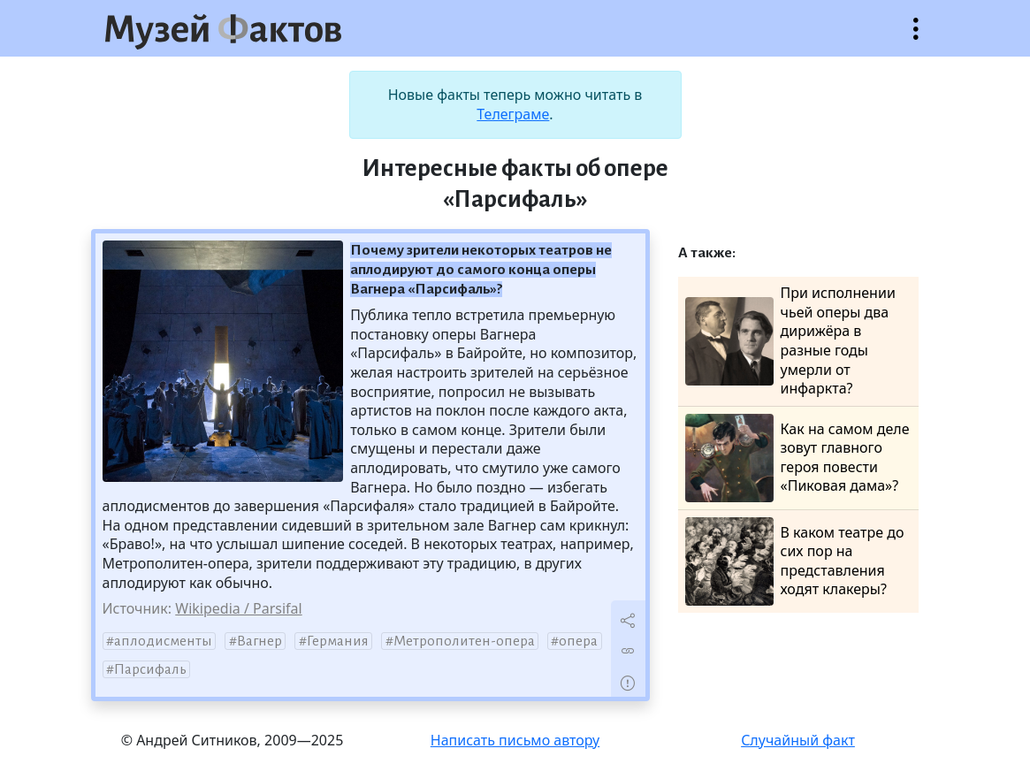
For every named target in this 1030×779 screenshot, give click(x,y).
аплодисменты (163, 641)
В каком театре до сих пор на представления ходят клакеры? (794, 561)
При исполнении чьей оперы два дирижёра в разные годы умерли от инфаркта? (790, 341)
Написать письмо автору (515, 740)
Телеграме (513, 114)
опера (578, 641)
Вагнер (259, 641)
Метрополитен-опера (464, 641)
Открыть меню (916, 37)
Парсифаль (150, 669)
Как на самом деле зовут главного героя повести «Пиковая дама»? (797, 458)
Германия (338, 641)
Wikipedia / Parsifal (238, 608)
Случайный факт (798, 740)
